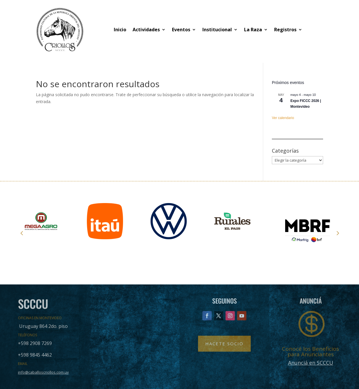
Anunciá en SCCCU (310, 362)
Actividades (146, 29)
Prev (22, 233)
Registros (285, 29)
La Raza (253, 29)
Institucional (217, 29)
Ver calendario (283, 118)
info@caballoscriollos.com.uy (43, 372)
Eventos (181, 29)
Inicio (120, 29)
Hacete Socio (224, 343)
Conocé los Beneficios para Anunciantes (310, 351)
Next (337, 233)
